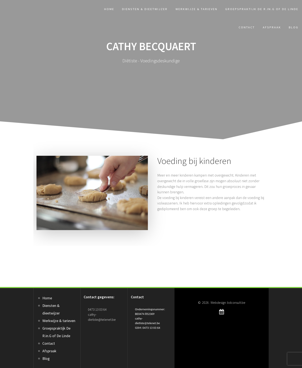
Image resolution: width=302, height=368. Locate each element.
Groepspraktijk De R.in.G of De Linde (261, 9)
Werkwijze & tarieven (196, 9)
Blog (293, 27)
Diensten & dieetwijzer (145, 9)
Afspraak (272, 27)
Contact (247, 27)
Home (109, 9)
